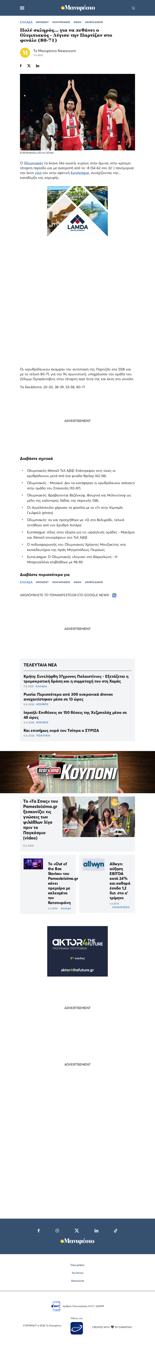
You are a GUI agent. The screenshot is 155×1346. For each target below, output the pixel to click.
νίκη (38, 173)
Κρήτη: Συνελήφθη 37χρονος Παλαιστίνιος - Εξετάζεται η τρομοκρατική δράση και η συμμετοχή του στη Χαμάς (76, 679)
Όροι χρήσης (77, 1264)
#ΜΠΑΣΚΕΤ (42, 22)
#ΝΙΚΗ (77, 22)
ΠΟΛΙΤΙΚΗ (43, 735)
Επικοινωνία (77, 1280)
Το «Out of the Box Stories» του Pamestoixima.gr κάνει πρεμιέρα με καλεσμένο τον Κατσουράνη (63, 883)
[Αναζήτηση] (133, 7)
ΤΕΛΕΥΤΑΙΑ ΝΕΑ (40, 664)
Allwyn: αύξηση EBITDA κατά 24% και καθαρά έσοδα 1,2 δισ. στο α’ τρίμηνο (120, 880)
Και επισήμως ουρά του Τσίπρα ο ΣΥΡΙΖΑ (61, 730)
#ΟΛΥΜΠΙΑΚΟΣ (61, 22)
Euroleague (80, 173)
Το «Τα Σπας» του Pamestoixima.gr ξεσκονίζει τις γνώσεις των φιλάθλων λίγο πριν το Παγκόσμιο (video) (40, 819)
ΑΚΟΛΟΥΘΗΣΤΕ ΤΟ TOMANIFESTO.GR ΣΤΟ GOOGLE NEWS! (68, 595)
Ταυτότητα (77, 1272)
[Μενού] (22, 8)
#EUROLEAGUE (94, 22)
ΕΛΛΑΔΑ (26, 22)
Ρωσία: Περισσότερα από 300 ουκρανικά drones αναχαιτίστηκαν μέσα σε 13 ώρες (68, 697)
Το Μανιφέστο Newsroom (54, 51)
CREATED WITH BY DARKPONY (112, 1327)
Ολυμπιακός (33, 163)
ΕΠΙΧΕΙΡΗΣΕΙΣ (121, 907)
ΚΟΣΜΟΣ (42, 704)
